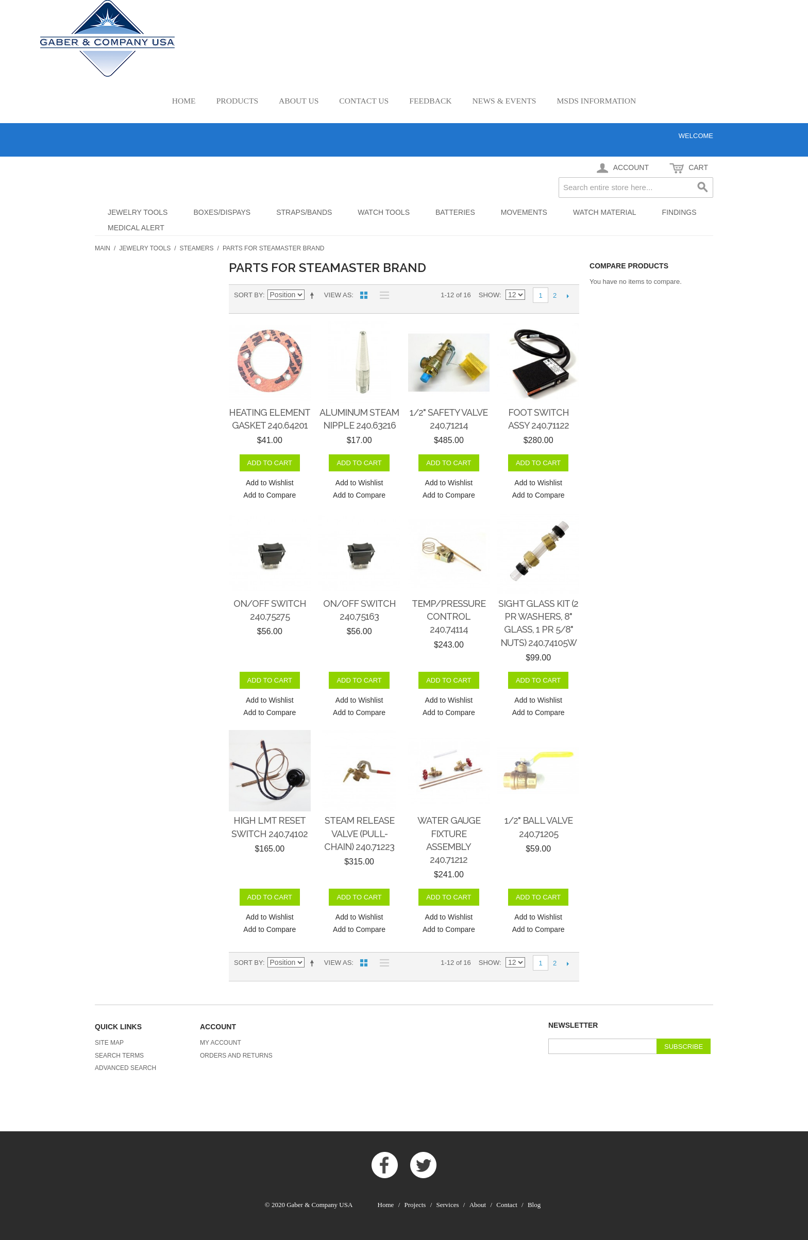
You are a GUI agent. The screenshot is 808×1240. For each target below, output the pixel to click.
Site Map (109, 1042)
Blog (534, 1205)
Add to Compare (269, 495)
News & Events (504, 100)
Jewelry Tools (137, 212)
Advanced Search (125, 1068)
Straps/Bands (304, 212)
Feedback (430, 100)
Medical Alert (136, 228)
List (382, 295)
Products (237, 100)
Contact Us (364, 100)
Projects (415, 1205)
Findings (679, 212)
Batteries (455, 212)
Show (489, 295)
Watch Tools (384, 212)
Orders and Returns (236, 1055)
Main (102, 248)
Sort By (248, 295)
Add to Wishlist (270, 483)
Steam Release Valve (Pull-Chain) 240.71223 (359, 833)
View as (337, 295)
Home (184, 100)
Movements (524, 212)
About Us (298, 100)
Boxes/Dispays (221, 212)
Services (447, 1205)
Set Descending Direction (314, 295)
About (477, 1205)
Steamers (197, 248)
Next (567, 295)
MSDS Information (596, 100)
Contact (506, 1205)
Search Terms (119, 1055)
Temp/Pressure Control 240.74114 (448, 616)
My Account (220, 1042)
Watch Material (604, 212)
